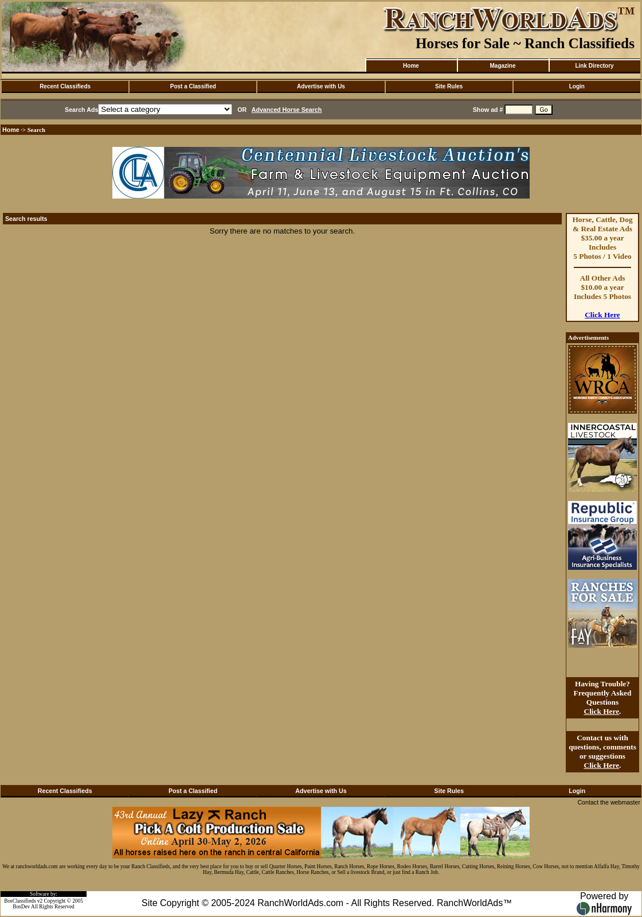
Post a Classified (193, 86)
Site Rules (449, 86)
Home (411, 66)
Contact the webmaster (608, 802)
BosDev (21, 907)
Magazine (502, 66)
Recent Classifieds (65, 86)
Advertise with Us (321, 86)
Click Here (602, 314)
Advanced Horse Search (287, 109)
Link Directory (594, 66)
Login (577, 86)
